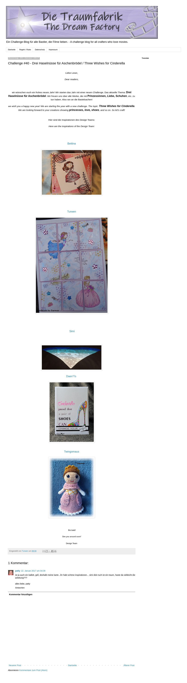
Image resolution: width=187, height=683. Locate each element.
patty (17, 571)
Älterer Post (129, 665)
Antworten (20, 588)
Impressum (53, 50)
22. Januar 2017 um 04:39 (33, 571)
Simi (72, 331)
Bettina (71, 143)
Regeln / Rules (25, 50)
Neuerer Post (15, 665)
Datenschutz (40, 50)
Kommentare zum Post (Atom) (33, 670)
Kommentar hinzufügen (20, 594)
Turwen (71, 211)
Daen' (69, 376)
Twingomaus (71, 451)
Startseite (11, 50)
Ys (74, 376)
